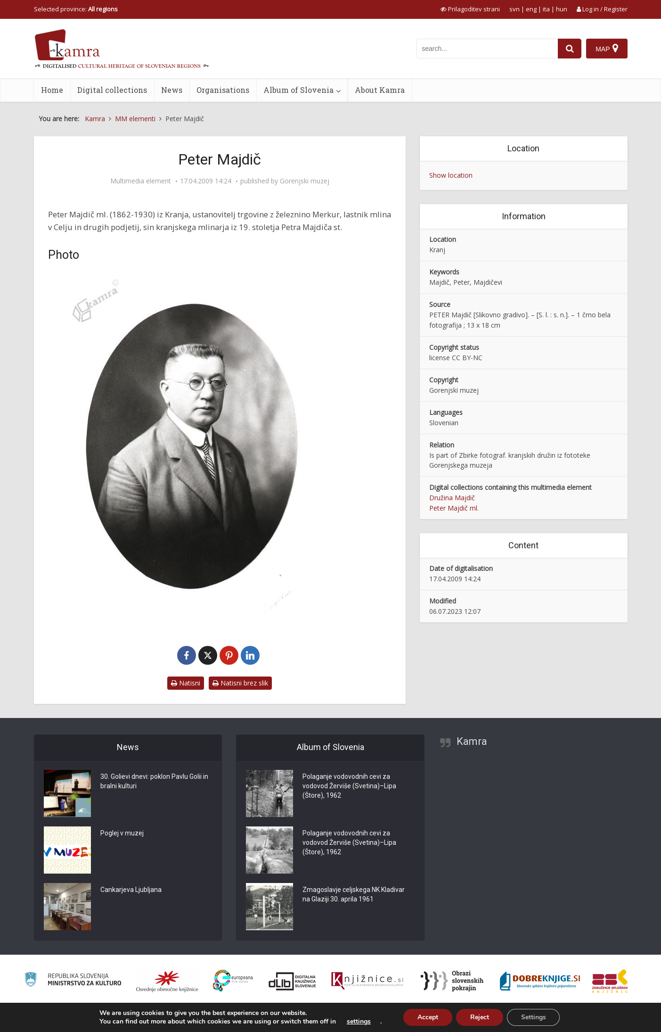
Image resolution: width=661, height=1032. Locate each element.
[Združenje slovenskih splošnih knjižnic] (367, 981)
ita (546, 9)
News (171, 90)
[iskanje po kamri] (487, 48)
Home (52, 90)
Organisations (222, 90)
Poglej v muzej (122, 833)
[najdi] (569, 48)
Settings (533, 1017)
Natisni (185, 682)
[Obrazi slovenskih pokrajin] (452, 981)
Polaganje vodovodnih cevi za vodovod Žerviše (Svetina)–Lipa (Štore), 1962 (349, 786)
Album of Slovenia (298, 90)
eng (531, 9)
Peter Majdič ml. (454, 508)
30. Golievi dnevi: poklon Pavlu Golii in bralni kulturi (154, 781)
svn (514, 9)
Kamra (472, 741)
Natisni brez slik (240, 682)
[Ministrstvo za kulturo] (73, 981)
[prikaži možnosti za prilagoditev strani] (470, 9)
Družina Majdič (452, 497)
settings (359, 1021)
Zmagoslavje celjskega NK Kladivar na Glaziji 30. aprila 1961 (353, 894)
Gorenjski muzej (304, 181)
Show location (451, 175)
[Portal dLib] (292, 981)
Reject (479, 1017)
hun (561, 9)
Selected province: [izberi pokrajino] (76, 9)
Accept (427, 1017)
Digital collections (112, 90)
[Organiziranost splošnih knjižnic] (167, 981)
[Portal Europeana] (233, 981)
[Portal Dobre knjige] (540, 981)
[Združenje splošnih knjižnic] (610, 981)
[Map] (606, 48)
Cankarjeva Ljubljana (131, 890)
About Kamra (380, 90)
